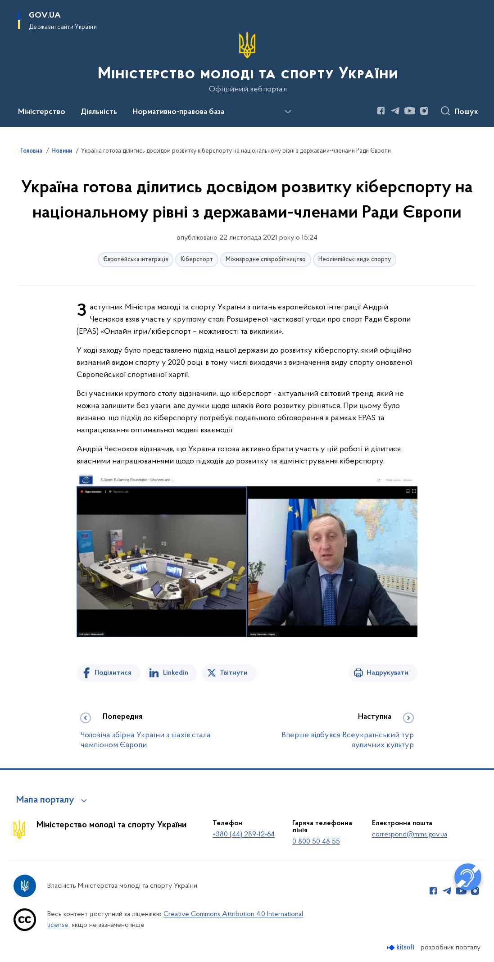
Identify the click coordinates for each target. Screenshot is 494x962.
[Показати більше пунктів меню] (288, 111)
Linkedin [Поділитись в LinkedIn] (175, 672)
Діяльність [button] (99, 112)
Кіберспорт (197, 259)
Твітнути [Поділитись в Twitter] (234, 672)
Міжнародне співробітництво (266, 259)
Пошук (466, 112)
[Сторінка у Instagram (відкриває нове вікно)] (424, 110)
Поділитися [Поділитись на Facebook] (113, 672)
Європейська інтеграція (135, 259)
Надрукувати (387, 672)
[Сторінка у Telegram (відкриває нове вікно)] (395, 110)
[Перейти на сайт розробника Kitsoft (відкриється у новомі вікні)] (401, 947)
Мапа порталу (45, 800)
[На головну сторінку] (247, 63)
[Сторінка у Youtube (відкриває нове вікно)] (409, 110)
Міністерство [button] (41, 112)
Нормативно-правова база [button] (178, 112)
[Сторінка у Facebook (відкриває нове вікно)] (381, 110)
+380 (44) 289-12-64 (244, 834)
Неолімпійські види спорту (354, 259)
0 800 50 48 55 (316, 841)
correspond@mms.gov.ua (409, 834)
